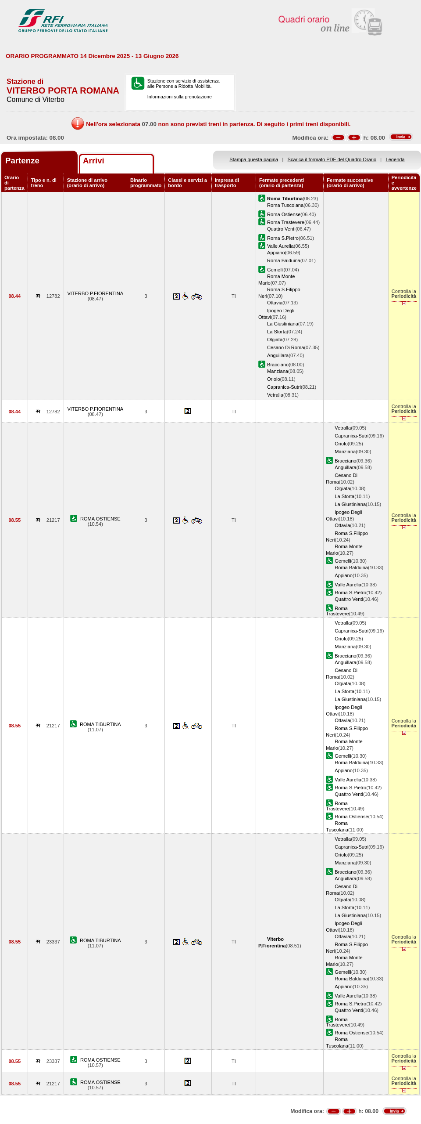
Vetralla (275, 395)
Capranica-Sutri (284, 387)
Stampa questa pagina (253, 159)
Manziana (277, 371)
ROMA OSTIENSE (100, 518)
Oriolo (273, 379)
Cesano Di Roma (285, 347)
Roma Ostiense (283, 214)
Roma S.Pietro (283, 238)
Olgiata (274, 339)
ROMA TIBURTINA (100, 724)
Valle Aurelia (280, 246)
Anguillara (278, 355)
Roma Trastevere (285, 222)
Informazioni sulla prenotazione (179, 96)
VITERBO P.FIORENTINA (95, 293)
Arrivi (93, 160)
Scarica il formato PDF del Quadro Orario (332, 159)
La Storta (277, 331)
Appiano (276, 252)
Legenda (395, 159)
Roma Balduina (283, 260)
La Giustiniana (282, 323)
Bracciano (278, 364)
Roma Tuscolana (285, 205)
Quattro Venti (281, 228)
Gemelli (275, 269)
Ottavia (274, 302)
